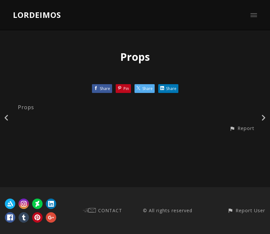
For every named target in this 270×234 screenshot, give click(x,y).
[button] (242, 128)
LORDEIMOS (37, 14)
